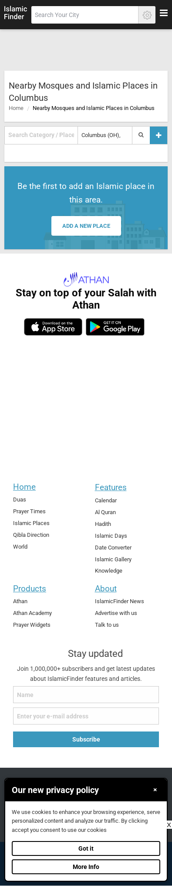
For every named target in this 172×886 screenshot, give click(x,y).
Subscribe (86, 739)
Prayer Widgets (32, 625)
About (106, 589)
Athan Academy (32, 613)
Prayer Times (29, 511)
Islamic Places (31, 523)
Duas (19, 499)
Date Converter (113, 547)
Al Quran (105, 512)
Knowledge (108, 570)
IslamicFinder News (119, 601)
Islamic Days (111, 535)
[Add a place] (158, 135)
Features (111, 487)
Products (29, 589)
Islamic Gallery (113, 559)
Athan (20, 601)
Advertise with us (116, 613)
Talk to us (107, 625)
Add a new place (86, 226)
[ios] (53, 327)
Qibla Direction (31, 535)
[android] (115, 327)
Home (16, 108)
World (20, 546)
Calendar (106, 500)
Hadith (103, 524)
